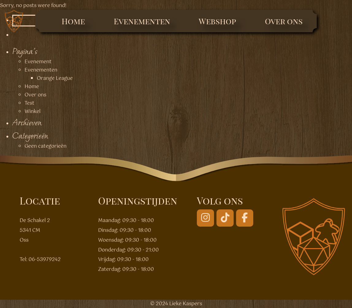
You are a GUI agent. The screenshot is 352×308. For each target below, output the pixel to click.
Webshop (217, 21)
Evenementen (142, 21)
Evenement (38, 62)
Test (29, 103)
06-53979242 (45, 259)
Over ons (284, 21)
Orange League (55, 78)
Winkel (32, 111)
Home (73, 21)
